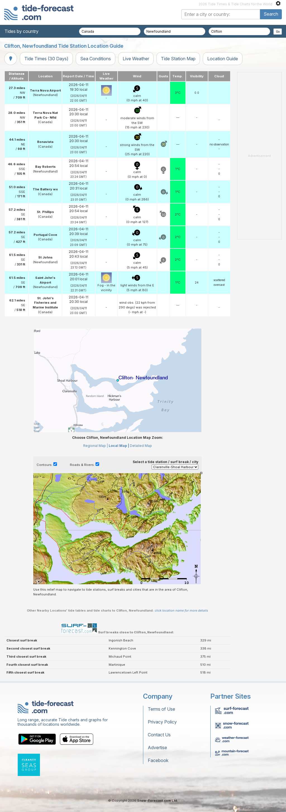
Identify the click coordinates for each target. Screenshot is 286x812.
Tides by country (21, 31)
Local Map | (119, 446)
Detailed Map (141, 446)
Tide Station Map (178, 58)
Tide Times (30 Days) (46, 58)
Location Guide (222, 58)
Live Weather (136, 58)
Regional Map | (95, 446)
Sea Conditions (95, 58)
